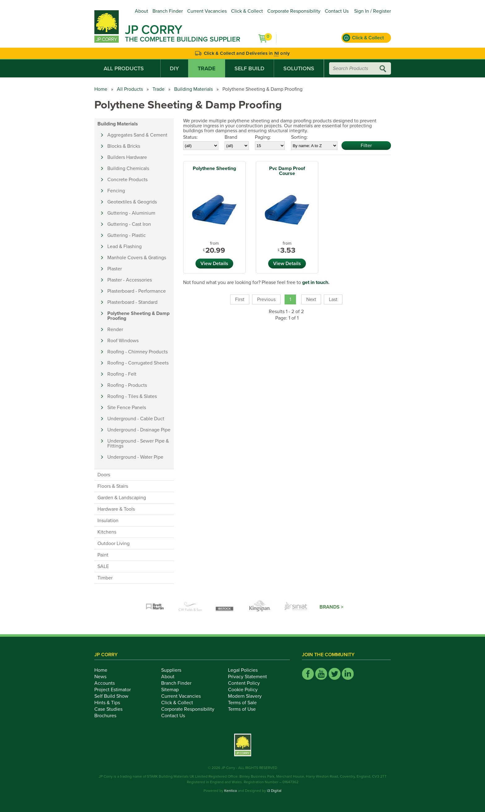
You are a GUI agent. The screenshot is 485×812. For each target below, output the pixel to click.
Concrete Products (127, 179)
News (104, 677)
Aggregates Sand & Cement (137, 135)
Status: (190, 137)
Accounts (108, 683)
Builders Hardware (127, 157)
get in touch (315, 282)
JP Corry (153, 29)
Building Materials (193, 89)
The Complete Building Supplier (182, 39)
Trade (207, 68)
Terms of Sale (245, 703)
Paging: (263, 137)
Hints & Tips (110, 703)
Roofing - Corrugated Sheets (138, 362)
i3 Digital (274, 790)
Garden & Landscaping (121, 498)
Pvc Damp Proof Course (287, 171)
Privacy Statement (250, 677)
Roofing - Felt (121, 374)
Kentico (230, 790)
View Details (214, 263)
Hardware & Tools (116, 509)
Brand (231, 137)
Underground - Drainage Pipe (138, 429)
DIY (174, 68)
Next (311, 299)
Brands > (331, 607)
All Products (127, 68)
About (141, 11)
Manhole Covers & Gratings (136, 257)
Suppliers (175, 670)
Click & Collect (247, 11)
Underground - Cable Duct (135, 418)
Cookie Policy (246, 690)
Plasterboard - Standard (132, 302)
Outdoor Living (113, 543)
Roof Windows (123, 340)
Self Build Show (115, 696)
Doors (103, 475)
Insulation (107, 520)
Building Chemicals (128, 168)
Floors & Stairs (112, 486)
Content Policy (247, 683)
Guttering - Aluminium (131, 213)
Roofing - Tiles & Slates (132, 396)
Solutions (298, 68)
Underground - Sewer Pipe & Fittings (138, 443)
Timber (105, 578)
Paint (102, 555)
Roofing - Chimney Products (137, 351)
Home (100, 89)
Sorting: (299, 137)
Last (333, 299)
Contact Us (337, 11)
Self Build (249, 68)
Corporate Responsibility (293, 11)
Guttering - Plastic (126, 235)
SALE (103, 566)
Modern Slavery (248, 696)
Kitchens (106, 532)
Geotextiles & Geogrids (132, 201)
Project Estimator (116, 690)
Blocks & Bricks (123, 146)
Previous (266, 299)
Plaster (114, 268)
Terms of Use (245, 709)
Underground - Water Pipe (135, 457)
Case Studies (112, 709)
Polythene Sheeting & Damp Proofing (138, 316)
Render (115, 329)
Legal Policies (246, 670)
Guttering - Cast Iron (129, 224)
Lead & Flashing (124, 246)
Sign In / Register (372, 11)
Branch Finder (167, 11)
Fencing (116, 190)
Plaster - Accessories (129, 279)
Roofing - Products (127, 385)
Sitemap (173, 690)
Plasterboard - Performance (136, 291)
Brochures (109, 716)
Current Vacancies (207, 11)
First (239, 299)
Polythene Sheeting (214, 168)
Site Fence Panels (126, 407)
